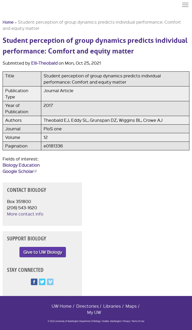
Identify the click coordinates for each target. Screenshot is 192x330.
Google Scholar (20, 171)
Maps (131, 306)
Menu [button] (185, 5)
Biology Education (21, 165)
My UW (94, 312)
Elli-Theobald (44, 63)
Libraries (112, 306)
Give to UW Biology (42, 252)
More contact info (25, 214)
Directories (87, 306)
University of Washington (12, 14)
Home (8, 22)
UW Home (62, 306)
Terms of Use (138, 321)
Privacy (126, 321)
